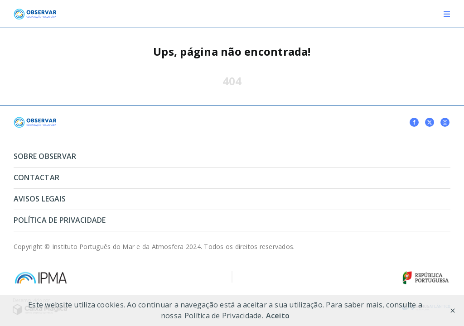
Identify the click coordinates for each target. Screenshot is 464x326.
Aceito (278, 316)
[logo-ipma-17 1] (41, 273)
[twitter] (429, 122)
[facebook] (414, 122)
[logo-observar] (35, 12)
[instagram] (445, 122)
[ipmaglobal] (35, 120)
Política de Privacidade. (223, 316)
